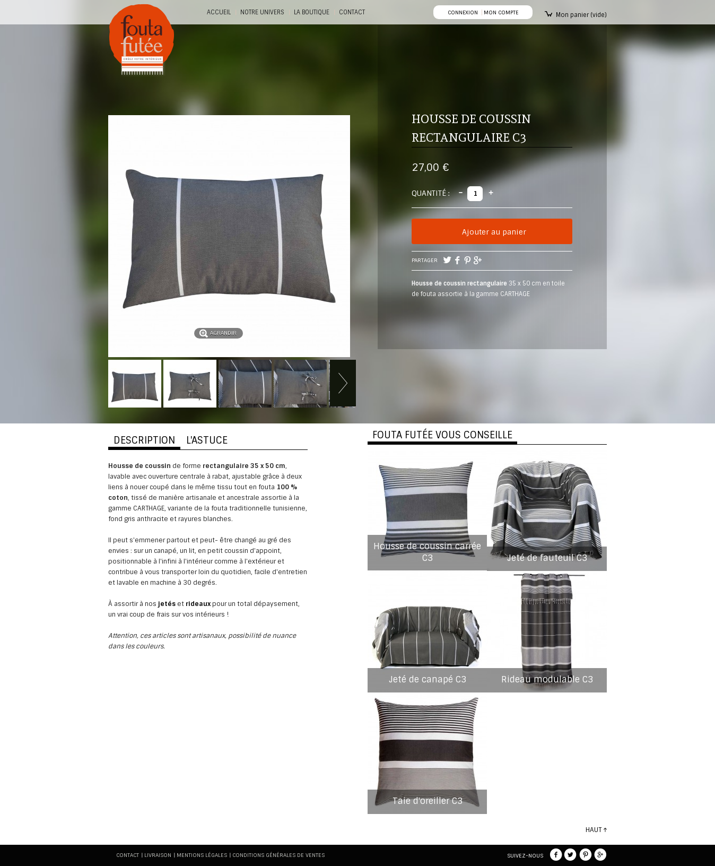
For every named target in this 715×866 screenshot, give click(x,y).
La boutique (311, 12)
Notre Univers (262, 12)
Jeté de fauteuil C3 (547, 558)
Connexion (463, 12)
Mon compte (501, 12)
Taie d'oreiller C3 (428, 801)
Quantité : (431, 193)
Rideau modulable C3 (547, 679)
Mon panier (581, 15)
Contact (127, 855)
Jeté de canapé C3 (427, 679)
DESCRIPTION (144, 440)
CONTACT (352, 12)
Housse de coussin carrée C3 (427, 552)
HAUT (593, 830)
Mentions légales (202, 855)
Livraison (157, 855)
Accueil (219, 12)
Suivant (343, 383)
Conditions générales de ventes (278, 855)
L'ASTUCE (207, 440)
